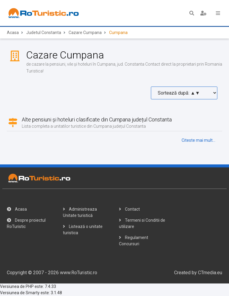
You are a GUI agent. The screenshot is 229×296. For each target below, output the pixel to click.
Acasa (13, 32)
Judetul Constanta (43, 32)
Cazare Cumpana (85, 32)
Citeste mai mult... (198, 140)
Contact (129, 209)
